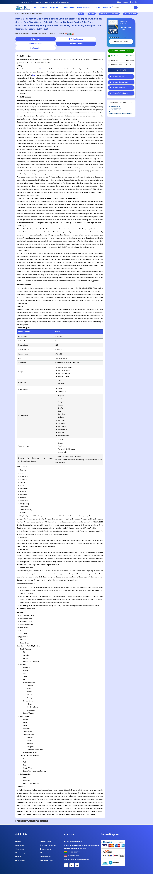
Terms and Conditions (48, 836)
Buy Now (121, 70)
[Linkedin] (136, 2)
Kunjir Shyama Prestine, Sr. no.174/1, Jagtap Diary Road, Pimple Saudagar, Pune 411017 (81, 837)
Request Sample (121, 41)
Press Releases (83, 8)
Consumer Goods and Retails (109, 14)
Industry (91, 14)
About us (96, 8)
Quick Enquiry (123, 2)
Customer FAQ (45, 840)
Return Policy (45, 847)
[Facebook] (131, 2)
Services (43, 8)
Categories (55, 8)
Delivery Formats (46, 851)
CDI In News (20, 851)
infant (34, 66)
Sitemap (18, 847)
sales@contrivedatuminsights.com (57, 2)
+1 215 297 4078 (37, 2)
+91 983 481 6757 (22, 2)
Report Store (20, 840)
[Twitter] (133, 2)
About (18, 832)
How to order (45, 844)
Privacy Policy (45, 832)
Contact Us (106, 8)
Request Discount (117, 87)
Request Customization (119, 82)
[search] (136, 7)
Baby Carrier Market (130, 14)
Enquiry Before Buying (118, 93)
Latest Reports (69, 8)
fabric (42, 60)
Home (35, 8)
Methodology (20, 844)
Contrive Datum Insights (73, 832)
